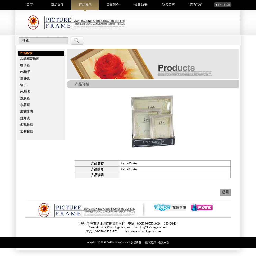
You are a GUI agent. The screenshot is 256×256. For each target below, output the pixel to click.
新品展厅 (57, 5)
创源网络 (163, 242)
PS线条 (25, 92)
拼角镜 (25, 118)
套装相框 (26, 131)
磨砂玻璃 (26, 111)
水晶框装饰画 (29, 59)
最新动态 (140, 5)
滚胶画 (25, 98)
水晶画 (25, 105)
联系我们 (196, 5)
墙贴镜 (25, 78)
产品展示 (85, 5)
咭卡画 (25, 65)
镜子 (23, 85)
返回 (225, 192)
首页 (29, 5)
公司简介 (113, 5)
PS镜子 (25, 72)
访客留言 (168, 5)
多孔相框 (26, 125)
